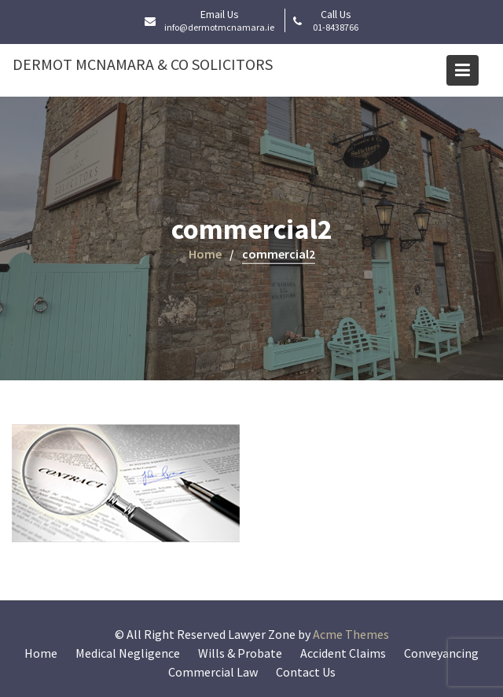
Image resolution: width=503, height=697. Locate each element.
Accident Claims (343, 653)
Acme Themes (351, 634)
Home (40, 653)
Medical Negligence (127, 653)
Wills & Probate (240, 653)
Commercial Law (213, 672)
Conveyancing (441, 653)
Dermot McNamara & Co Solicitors (143, 64)
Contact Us (306, 672)
